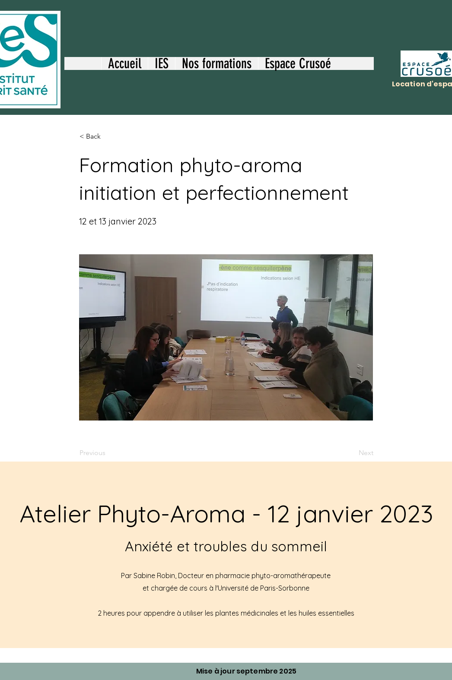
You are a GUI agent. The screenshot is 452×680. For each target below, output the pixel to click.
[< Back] (108, 136)
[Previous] (108, 453)
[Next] (351, 453)
